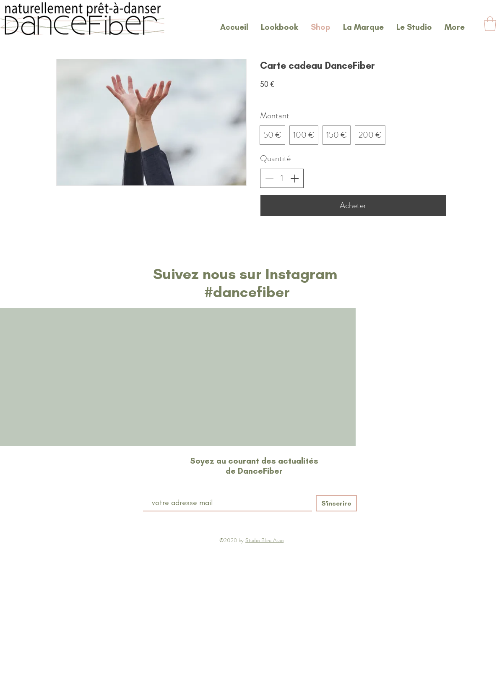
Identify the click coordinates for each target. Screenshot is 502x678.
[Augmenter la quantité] (294, 178)
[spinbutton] (282, 178)
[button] (490, 23)
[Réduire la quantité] (269, 178)
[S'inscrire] (336, 503)
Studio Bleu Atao (264, 540)
